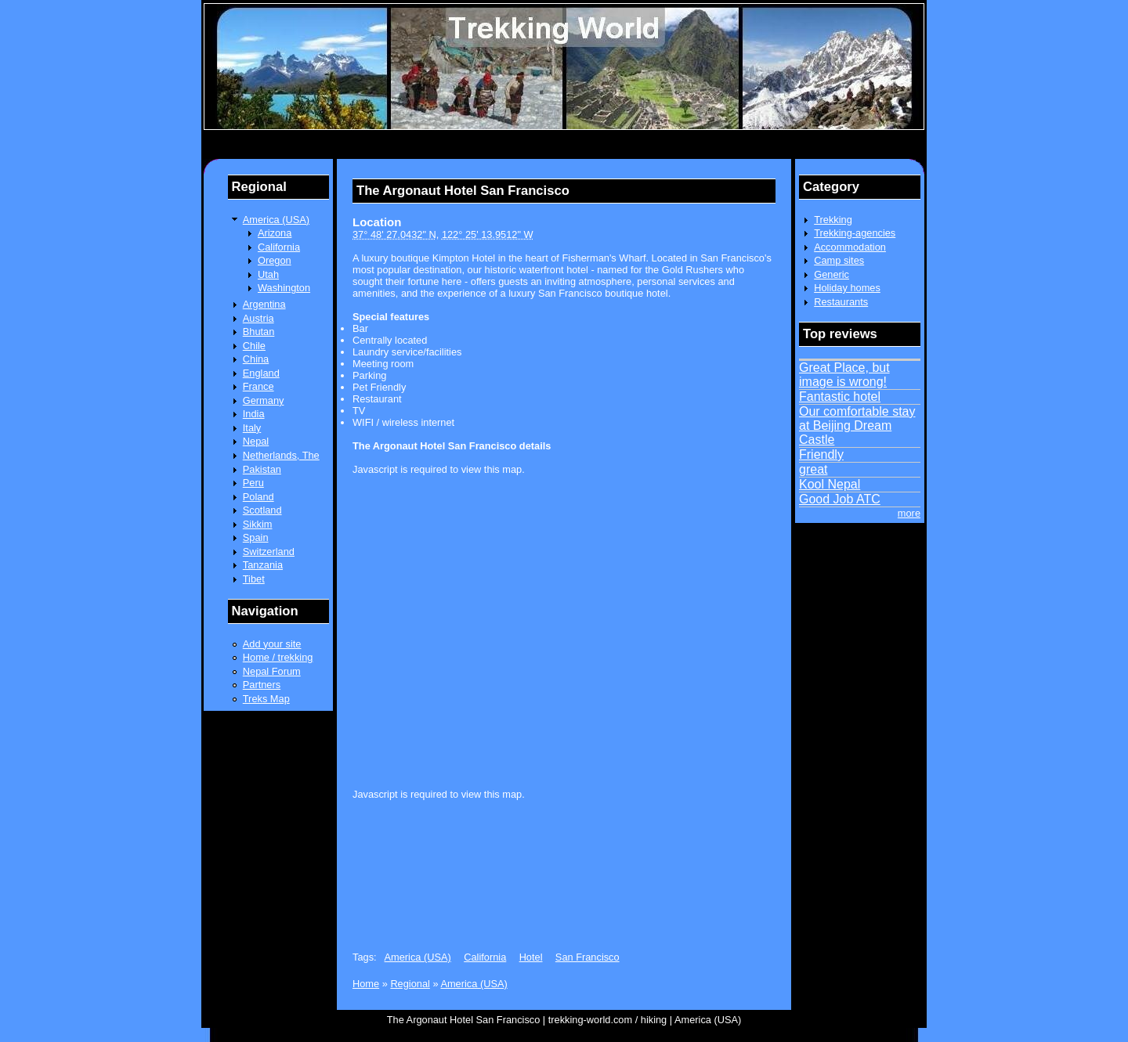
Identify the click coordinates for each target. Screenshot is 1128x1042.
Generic (831, 274)
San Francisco (587, 957)
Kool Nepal (829, 484)
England (261, 373)
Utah (268, 274)
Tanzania (263, 565)
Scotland (262, 510)
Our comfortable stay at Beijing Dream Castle (857, 425)
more (909, 513)
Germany (263, 400)
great (813, 469)
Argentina (264, 304)
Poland (258, 497)
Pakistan (262, 469)
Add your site (272, 644)
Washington (284, 288)
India (254, 414)
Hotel (531, 957)
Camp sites (839, 260)
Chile (254, 346)
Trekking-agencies (854, 233)
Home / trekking (278, 657)
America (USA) (276, 219)
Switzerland (269, 551)
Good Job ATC (839, 499)
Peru (253, 483)
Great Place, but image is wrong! (844, 374)
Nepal (256, 441)
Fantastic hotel (839, 396)
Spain (256, 537)
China (256, 359)
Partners (261, 684)
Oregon (274, 260)
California (279, 247)
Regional (410, 984)
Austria (258, 318)
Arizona (274, 233)
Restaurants (841, 302)
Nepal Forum (272, 671)
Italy (252, 428)
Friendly (821, 454)
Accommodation (850, 247)
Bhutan (259, 331)
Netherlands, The (281, 455)
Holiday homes (847, 288)
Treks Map (266, 699)
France (258, 386)
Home (365, 984)
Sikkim (258, 524)
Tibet (254, 579)
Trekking (833, 219)
